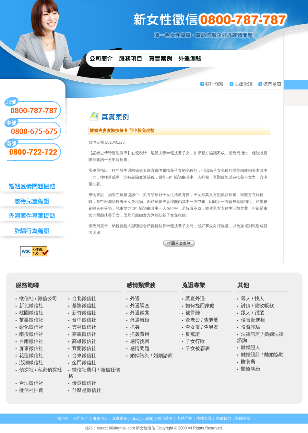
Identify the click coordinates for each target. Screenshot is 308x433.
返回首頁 (243, 418)
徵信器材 (165, 418)
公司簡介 (81, 418)
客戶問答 (184, 418)
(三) (143, 418)
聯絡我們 (223, 418)
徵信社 (63, 418)
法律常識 (204, 418)
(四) (150, 418)
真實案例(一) (123, 418)
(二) (137, 418)
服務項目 (100, 418)
